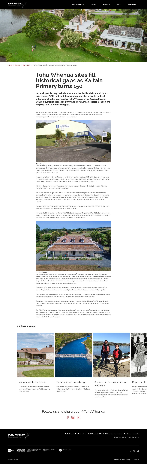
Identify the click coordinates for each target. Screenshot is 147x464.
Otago (84, 434)
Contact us (135, 437)
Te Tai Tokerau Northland (73, 434)
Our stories (26, 65)
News (120, 434)
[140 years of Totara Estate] (35, 362)
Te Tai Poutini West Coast (96, 434)
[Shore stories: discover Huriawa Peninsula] (111, 365)
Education (106, 4)
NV (138, 459)
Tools (129, 437)
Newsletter (132, 4)
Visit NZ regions (78, 4)
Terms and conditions (119, 459)
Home (10, 65)
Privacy (128, 459)
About (119, 4)
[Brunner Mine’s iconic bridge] (73, 362)
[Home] (17, 4)
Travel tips (135, 434)
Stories (93, 4)
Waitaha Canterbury (111, 434)
